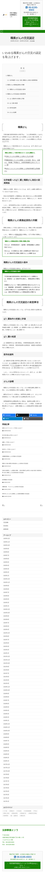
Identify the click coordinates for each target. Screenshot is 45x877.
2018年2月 (6, 755)
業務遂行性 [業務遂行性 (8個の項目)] (23, 811)
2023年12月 (6, 607)
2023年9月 (6, 614)
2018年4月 (6, 748)
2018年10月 (6, 728)
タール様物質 (13, 361)
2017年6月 (6, 782)
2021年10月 (6, 661)
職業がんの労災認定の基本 (16, 87)
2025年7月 (6, 553)
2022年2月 (6, 647)
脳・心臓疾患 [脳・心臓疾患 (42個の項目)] (14, 813)
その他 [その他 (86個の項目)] (5, 809)
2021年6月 (6, 674)
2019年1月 (6, 718)
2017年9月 (6, 772)
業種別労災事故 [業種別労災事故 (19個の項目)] (33, 811)
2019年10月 (6, 688)
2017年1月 (6, 799)
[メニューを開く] (1, 29)
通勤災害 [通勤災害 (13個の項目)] (22, 813)
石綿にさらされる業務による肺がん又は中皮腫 (19, 154)
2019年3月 (6, 711)
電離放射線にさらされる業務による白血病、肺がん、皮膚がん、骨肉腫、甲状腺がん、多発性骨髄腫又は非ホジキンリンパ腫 (22, 160)
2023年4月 (6, 627)
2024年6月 (6, 594)
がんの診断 (11, 110)
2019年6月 (6, 701)
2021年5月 (6, 678)
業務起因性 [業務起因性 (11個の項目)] (15, 811)
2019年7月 (6, 698)
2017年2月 (6, 796)
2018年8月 (6, 735)
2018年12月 (6, 722)
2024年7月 (6, 590)
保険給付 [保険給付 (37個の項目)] (12, 809)
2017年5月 (6, 786)
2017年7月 (6, 779)
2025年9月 (6, 546)
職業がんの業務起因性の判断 (15, 82)
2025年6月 (6, 556)
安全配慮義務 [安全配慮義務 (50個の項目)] (27, 809)
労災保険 (32, 38)
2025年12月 (6, 536)
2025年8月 (6, 550)
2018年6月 (6, 742)
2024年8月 (6, 587)
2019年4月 (6, 708)
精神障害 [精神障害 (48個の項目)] (6, 813)
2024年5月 (6, 597)
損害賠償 (5, 527)
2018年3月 (6, 752)
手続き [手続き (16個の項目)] (35, 809)
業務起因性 (18, 232)
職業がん (9, 73)
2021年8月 (6, 668)
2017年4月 (6, 789)
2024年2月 (6, 600)
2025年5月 (6, 560)
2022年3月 (6, 644)
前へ (3, 503)
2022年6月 (6, 641)
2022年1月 (6, 651)
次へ (41, 503)
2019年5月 (6, 705)
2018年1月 (6, 759)
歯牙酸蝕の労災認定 (7, 477)
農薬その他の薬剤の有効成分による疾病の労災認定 (15, 461)
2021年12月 (6, 654)
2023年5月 (6, 624)
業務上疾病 (5, 137)
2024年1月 (6, 604)
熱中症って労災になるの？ (9, 447)
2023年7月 (6, 620)
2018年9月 (6, 732)
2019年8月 (6, 695)
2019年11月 (6, 685)
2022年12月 (6, 631)
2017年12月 (6, 762)
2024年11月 (6, 580)
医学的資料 (11, 105)
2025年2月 (6, 570)
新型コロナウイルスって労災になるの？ (12, 426)
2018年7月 (6, 738)
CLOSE (22, 68)
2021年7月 (6, 671)
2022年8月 (6, 634)
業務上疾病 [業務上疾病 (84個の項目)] (6, 811)
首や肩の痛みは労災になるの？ (10, 433)
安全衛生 (5, 523)
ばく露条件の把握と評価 (15, 96)
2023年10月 (6, 610)
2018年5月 (6, 745)
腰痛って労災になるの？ (8, 440)
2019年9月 (6, 691)
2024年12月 (6, 577)
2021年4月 (6, 681)
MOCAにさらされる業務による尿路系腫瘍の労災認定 (15, 491)
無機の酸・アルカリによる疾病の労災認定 (13, 484)
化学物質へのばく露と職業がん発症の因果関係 (22, 78)
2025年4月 (6, 563)
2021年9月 (6, 664)
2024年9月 (6, 583)
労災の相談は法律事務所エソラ (13, 13)
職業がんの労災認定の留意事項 (16, 92)
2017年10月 (6, 769)
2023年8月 (6, 617)
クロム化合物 (15, 363)
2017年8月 (6, 775)
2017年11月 (6, 765)
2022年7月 (6, 637)
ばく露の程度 (12, 101)
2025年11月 (6, 540)
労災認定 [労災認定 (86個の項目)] (19, 809)
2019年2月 (6, 715)
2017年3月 (6, 792)
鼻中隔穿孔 (36, 363)
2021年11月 (6, 657)
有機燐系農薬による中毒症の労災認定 (11, 454)
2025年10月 (6, 543)
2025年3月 (6, 567)
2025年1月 (6, 573)
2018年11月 (6, 725)
